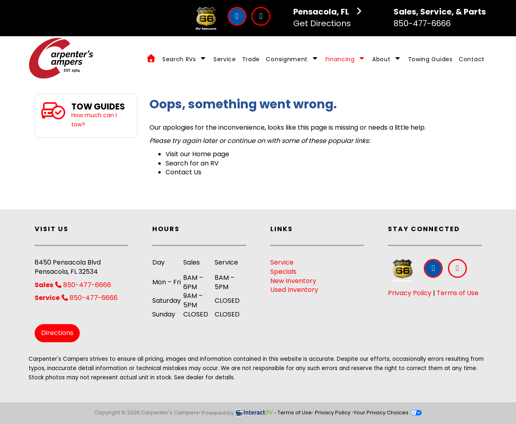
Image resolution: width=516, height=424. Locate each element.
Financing (345, 59)
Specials (283, 271)
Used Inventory (294, 289)
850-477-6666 (440, 17)
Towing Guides (430, 59)
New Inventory (293, 280)
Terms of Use (458, 293)
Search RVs (184, 59)
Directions (57, 332)
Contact (472, 59)
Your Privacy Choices (388, 412)
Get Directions (329, 17)
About (387, 59)
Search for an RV (192, 163)
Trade (251, 59)
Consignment (292, 59)
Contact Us (183, 172)
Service (224, 59)
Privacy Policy (409, 293)
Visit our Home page (197, 154)
